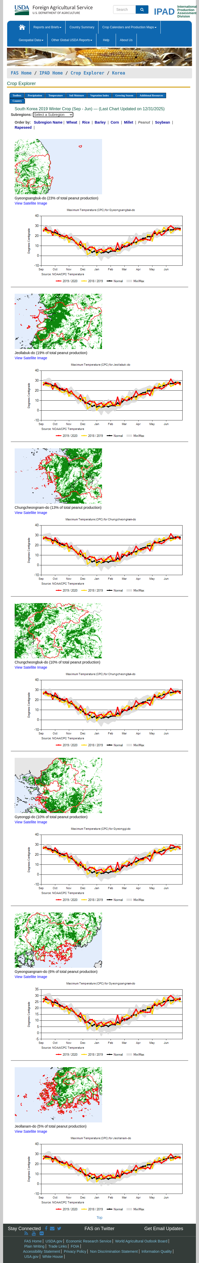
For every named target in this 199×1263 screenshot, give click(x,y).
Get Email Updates (163, 1228)
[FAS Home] (41, 8)
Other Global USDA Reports (71, 40)
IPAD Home (51, 73)
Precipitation (35, 95)
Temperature (55, 95)
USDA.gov (54, 1241)
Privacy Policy (75, 1251)
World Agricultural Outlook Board (141, 1241)
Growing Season (124, 95)
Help (106, 40)
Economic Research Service (88, 1241)
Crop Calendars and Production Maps (129, 27)
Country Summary (81, 27)
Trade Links (57, 1246)
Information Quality (156, 1251)
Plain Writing (34, 1246)
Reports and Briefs (47, 27)
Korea (118, 73)
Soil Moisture (76, 95)
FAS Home (21, 73)
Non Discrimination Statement (114, 1251)
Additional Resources (151, 95)
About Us (126, 40)
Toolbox (17, 95)
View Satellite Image (31, 203)
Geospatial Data (31, 40)
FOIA (75, 1246)
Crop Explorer (87, 73)
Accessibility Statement (41, 1251)
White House (52, 1257)
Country (17, 100)
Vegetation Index (99, 95)
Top (100, 1217)
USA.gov (31, 1257)
